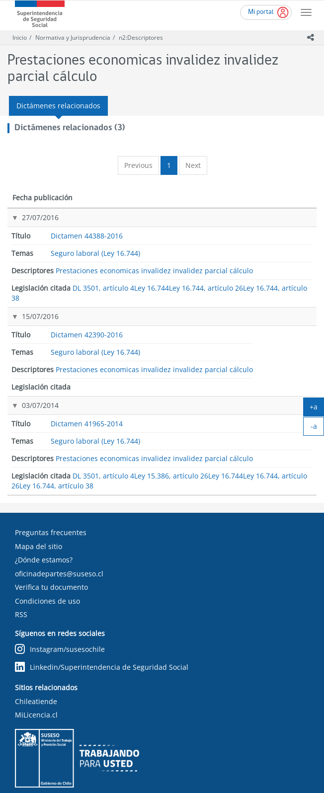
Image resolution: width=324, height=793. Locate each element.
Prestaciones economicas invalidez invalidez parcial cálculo (209, 237)
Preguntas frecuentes (50, 508)
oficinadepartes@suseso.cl (59, 549)
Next (193, 165)
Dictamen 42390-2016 (85, 325)
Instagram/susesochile (60, 625)
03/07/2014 (29, 363)
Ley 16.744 (287, 251)
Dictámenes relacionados (58, 105)
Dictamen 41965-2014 (85, 368)
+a (317, 408)
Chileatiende (36, 677)
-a (317, 428)
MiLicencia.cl (36, 690)
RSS (21, 590)
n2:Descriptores (141, 37)
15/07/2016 (29, 320)
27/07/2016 (29, 227)
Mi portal (261, 12)
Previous (138, 165)
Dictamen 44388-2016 (85, 232)
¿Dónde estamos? (44, 535)
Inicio (19, 37)
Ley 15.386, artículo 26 (285, 392)
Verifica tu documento (51, 562)
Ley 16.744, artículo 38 (285, 294)
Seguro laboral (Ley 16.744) (135, 237)
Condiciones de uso (47, 576)
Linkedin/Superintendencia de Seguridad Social (101, 642)
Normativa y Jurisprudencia (72, 37)
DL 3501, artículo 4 (282, 232)
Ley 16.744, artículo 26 (285, 270)
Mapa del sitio (38, 522)
